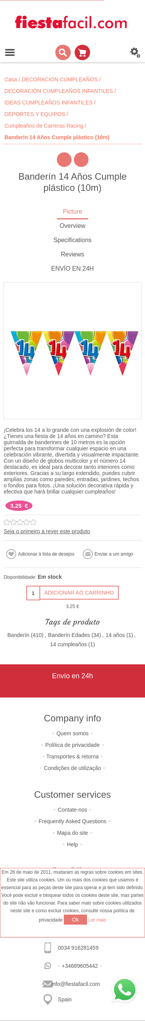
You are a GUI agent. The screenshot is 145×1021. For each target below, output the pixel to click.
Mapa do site (72, 833)
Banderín (18, 635)
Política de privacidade (72, 745)
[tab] (72, 212)
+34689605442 (80, 966)
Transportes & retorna (72, 756)
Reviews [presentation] (72, 254)
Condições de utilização (72, 768)
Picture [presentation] (72, 211)
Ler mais (97, 920)
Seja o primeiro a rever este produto (46, 531)
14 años (115, 635)
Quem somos (72, 733)
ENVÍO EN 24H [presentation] (72, 268)
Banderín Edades (69, 635)
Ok (75, 920)
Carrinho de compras (82, 52)
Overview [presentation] (72, 225)
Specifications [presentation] (72, 240)
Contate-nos (72, 810)
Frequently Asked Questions (72, 821)
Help (72, 844)
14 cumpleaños (68, 644)
